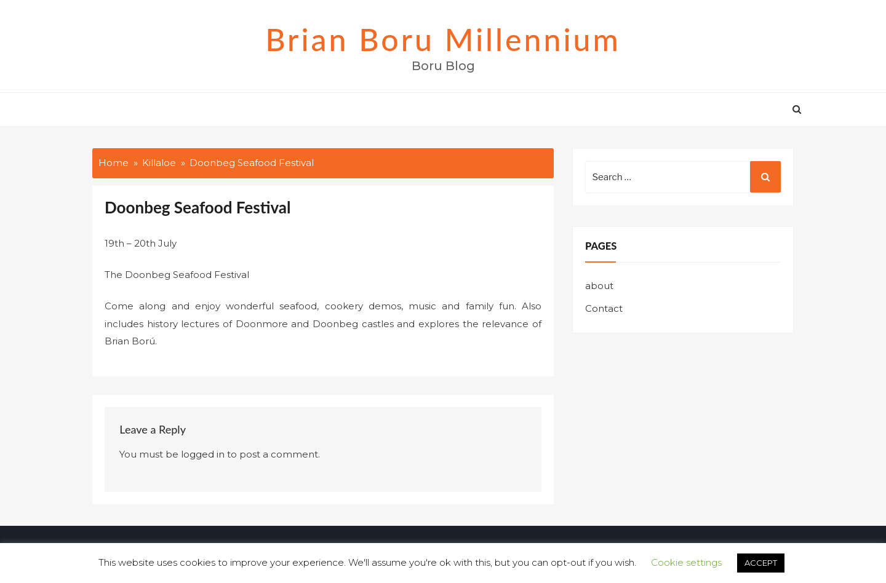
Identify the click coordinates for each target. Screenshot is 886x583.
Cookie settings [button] (686, 562)
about (599, 286)
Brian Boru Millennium (443, 39)
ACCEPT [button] (760, 563)
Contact (604, 308)
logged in (203, 454)
